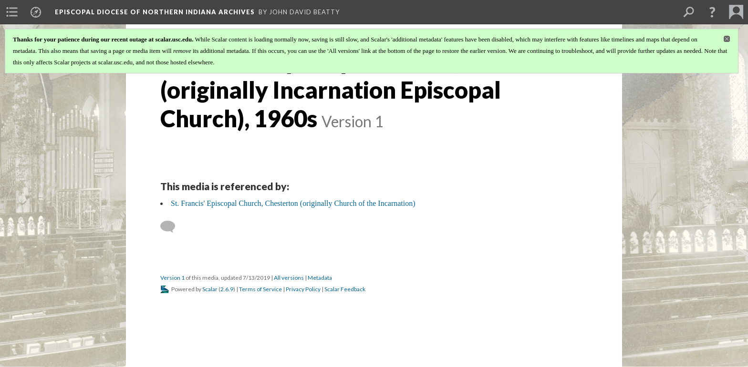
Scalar (210, 289)
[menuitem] (12, 12)
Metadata (320, 277)
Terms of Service (260, 289)
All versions (289, 277)
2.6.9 (226, 289)
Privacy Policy (303, 289)
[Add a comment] (172, 227)
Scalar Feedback (344, 289)
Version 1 (172, 277)
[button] (712, 12)
